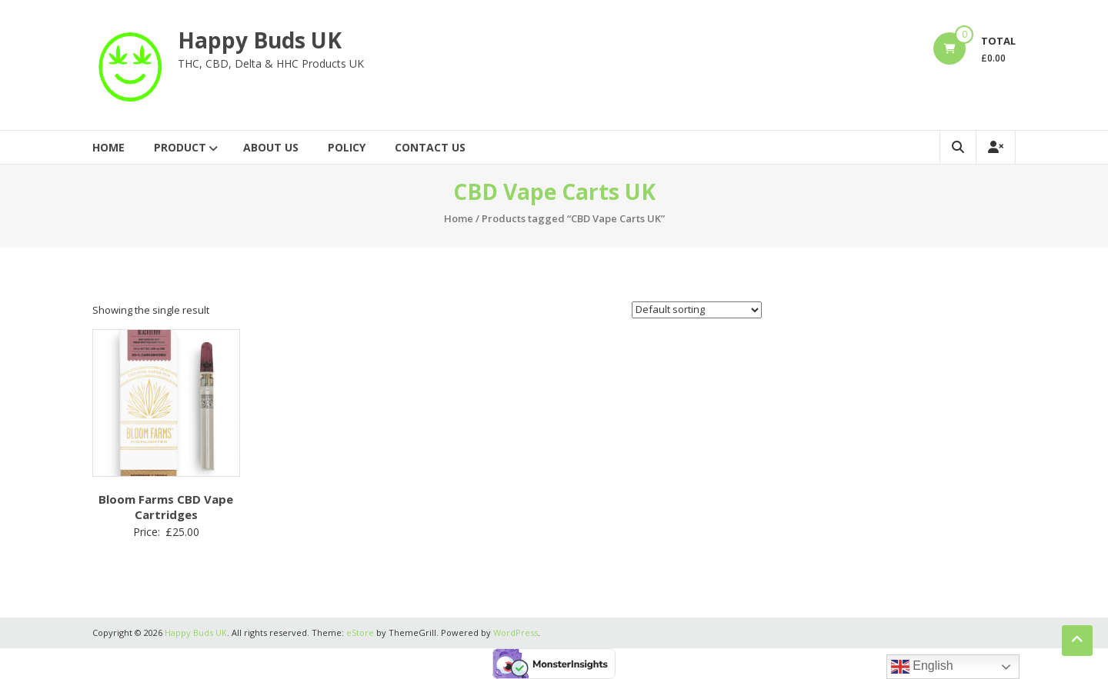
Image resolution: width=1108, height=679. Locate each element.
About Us (271, 147)
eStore (360, 632)
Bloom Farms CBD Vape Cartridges (165, 506)
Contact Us (430, 147)
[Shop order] (697, 309)
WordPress (515, 632)
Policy (346, 147)
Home (108, 147)
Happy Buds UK (260, 40)
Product (180, 147)
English (922, 666)
